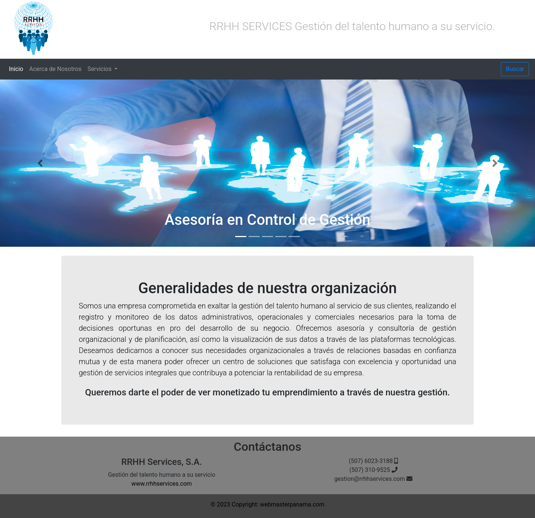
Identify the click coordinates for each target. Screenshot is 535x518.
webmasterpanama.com (292, 504)
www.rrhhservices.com (162, 483)
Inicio (17, 68)
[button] (40, 163)
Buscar (515, 68)
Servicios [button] (100, 68)
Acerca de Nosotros (55, 68)
